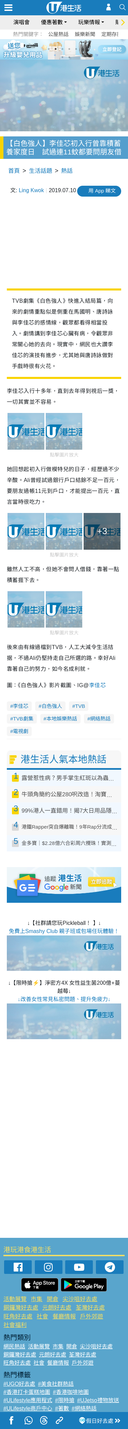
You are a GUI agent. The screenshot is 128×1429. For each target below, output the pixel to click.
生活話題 (40, 171)
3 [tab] (62, 49)
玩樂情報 (89, 22)
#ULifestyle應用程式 (27, 1400)
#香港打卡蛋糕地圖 (26, 1392)
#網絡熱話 (84, 1408)
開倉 (52, 1299)
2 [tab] (55, 49)
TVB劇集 (23, 718)
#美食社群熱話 (56, 1384)
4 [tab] (69, 49)
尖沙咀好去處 (79, 1299)
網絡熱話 (100, 718)
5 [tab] (76, 49)
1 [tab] (48, 49)
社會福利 (15, 1325)
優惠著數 (52, 22)
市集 (36, 1299)
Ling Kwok (31, 190)
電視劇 (20, 731)
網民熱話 (14, 1346)
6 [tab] (83, 49)
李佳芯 (97, 685)
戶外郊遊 (91, 1316)
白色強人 (52, 706)
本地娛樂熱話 (61, 718)
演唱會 (21, 22)
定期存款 (111, 34)
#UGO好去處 (19, 1384)
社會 (42, 1316)
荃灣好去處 (90, 1308)
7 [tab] (62, 57)
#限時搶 (64, 1400)
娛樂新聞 (85, 34)
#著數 (62, 1408)
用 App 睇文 (102, 191)
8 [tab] (69, 57)
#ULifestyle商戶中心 (27, 1408)
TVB (80, 706)
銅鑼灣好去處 (20, 1308)
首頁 (14, 171)
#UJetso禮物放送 (98, 1400)
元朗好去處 (56, 1308)
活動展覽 (15, 1299)
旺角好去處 (17, 1316)
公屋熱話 (58, 34)
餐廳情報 (64, 1316)
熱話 (67, 171)
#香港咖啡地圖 (71, 1392)
